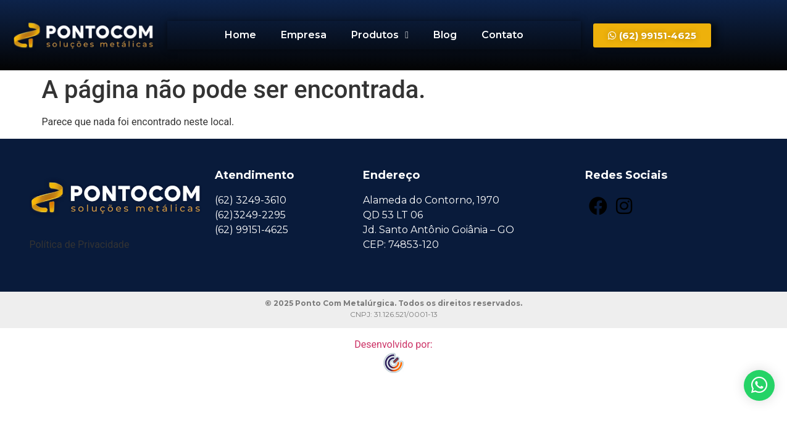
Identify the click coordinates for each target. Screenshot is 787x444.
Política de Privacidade (80, 244)
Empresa (304, 35)
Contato (502, 35)
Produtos (380, 35)
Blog (445, 35)
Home (240, 35)
